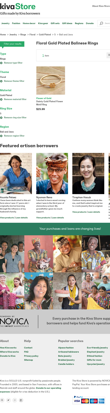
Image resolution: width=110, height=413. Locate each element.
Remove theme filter (12, 81)
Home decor (29, 23)
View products (7, 218)
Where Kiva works (9, 352)
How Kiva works (8, 348)
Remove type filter (11, 63)
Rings (3, 59)
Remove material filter (13, 99)
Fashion (16, 23)
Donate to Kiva (7, 356)
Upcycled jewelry (96, 364)
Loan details (22, 218)
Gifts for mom (94, 360)
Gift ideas (67, 23)
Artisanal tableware (68, 352)
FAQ (26, 352)
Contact (28, 348)
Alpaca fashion (66, 348)
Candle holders (66, 364)
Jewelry (5, 23)
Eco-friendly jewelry (97, 348)
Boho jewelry (64, 356)
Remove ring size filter (13, 118)
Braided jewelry (66, 360)
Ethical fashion (94, 356)
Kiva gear (43, 23)
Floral (3, 77)
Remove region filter (12, 136)
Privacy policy (31, 356)
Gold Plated (6, 95)
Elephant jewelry (95, 352)
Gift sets (55, 23)
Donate (90, 23)
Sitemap (28, 360)
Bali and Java (7, 132)
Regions (79, 23)
